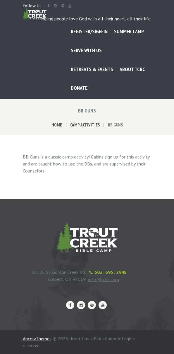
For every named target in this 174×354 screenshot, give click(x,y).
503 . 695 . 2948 (110, 272)
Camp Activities (85, 125)
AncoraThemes (37, 338)
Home (56, 125)
